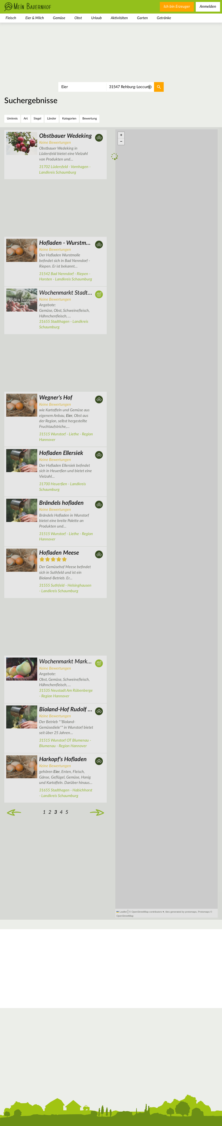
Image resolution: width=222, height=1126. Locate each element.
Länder (51, 118)
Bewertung (89, 118)
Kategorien (69, 118)
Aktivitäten (119, 18)
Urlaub (96, 18)
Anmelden (208, 7)
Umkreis (12, 118)
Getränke (164, 18)
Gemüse (59, 18)
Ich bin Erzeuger (177, 7)
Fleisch (11, 18)
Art (26, 118)
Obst (78, 18)
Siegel (37, 118)
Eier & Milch (34, 18)
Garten (142, 18)
